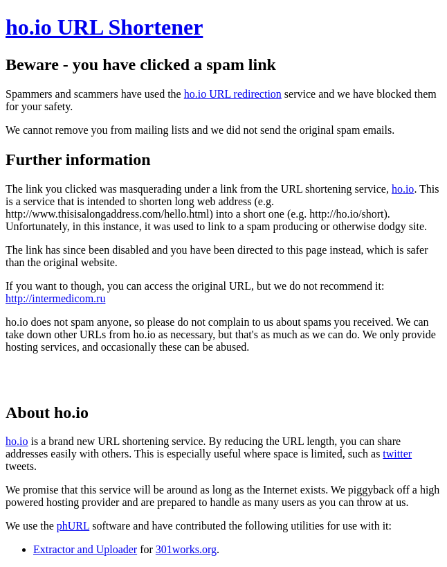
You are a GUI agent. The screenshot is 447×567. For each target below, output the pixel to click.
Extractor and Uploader (85, 549)
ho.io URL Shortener (104, 27)
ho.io (403, 189)
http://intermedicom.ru (55, 298)
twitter (397, 454)
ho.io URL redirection (233, 94)
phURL (73, 526)
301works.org (186, 549)
